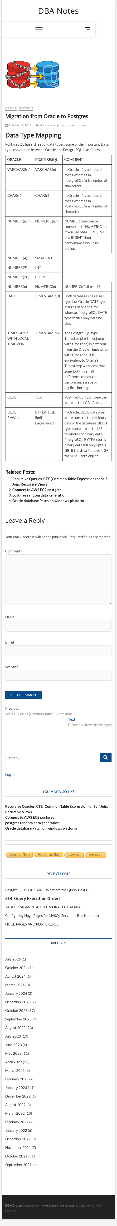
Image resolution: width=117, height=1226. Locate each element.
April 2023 (13, 1062)
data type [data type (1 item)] (96, 855)
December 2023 (18, 1002)
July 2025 (13, 959)
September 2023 (18, 1019)
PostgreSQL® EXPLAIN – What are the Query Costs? (46, 890)
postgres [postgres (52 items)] (49, 854)
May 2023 (13, 1053)
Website (12, 667)
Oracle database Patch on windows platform (48, 500)
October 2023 (16, 1010)
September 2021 (18, 1164)
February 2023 (17, 1079)
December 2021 (18, 1139)
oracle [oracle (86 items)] (20, 854)
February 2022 (17, 1122)
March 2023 (15, 1070)
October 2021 (16, 1156)
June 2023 (13, 1045)
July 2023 (13, 1036)
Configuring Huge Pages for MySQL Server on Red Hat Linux (52, 915)
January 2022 (16, 1130)
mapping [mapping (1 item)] (74, 855)
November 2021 (18, 1147)
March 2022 (15, 1113)
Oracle (11, 108)
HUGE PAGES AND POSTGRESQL (31, 924)
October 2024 (16, 967)
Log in (10, 774)
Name (10, 617)
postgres (80, 125)
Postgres (26, 108)
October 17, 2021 (18, 125)
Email (9, 642)
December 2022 (18, 1096)
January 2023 (16, 1087)
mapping (58, 125)
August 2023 (15, 1027)
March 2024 (15, 985)
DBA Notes (58, 11)
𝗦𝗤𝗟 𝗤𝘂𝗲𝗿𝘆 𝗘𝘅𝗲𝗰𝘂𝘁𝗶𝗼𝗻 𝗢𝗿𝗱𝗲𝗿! (32, 898)
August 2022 (15, 1105)
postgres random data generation (39, 495)
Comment (14, 551)
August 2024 (15, 976)
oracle (70, 125)
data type (46, 125)
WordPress (67, 1205)
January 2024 (16, 993)
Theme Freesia (49, 1205)
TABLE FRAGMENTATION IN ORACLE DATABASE (45, 907)
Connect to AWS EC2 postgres (36, 489)
